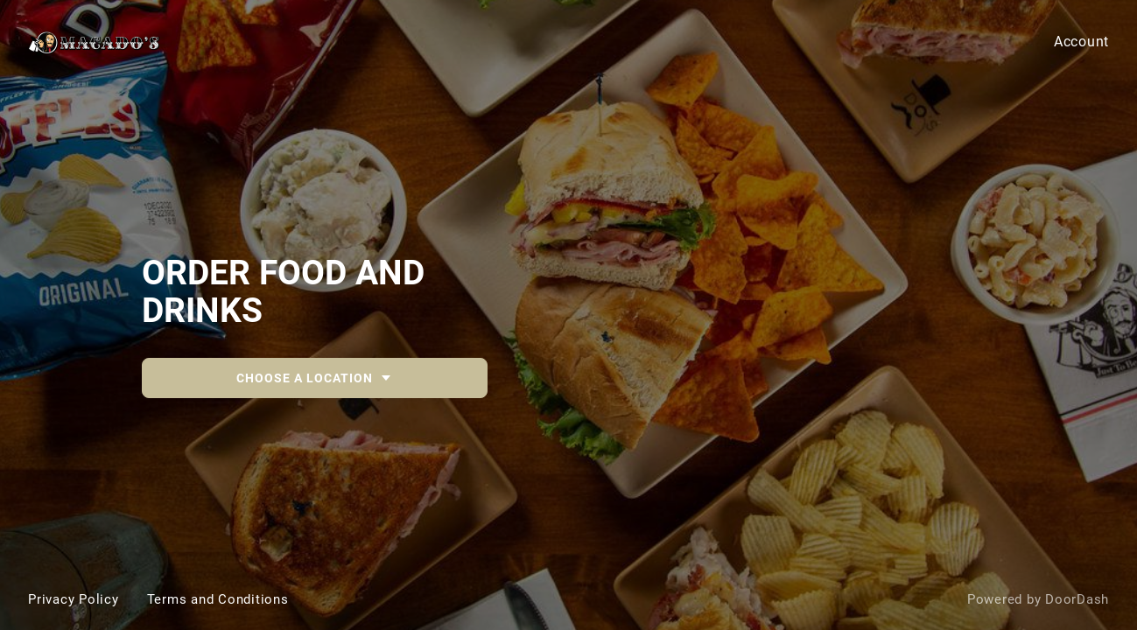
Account (1081, 41)
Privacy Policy (73, 599)
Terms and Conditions (218, 599)
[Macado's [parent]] (568, 315)
